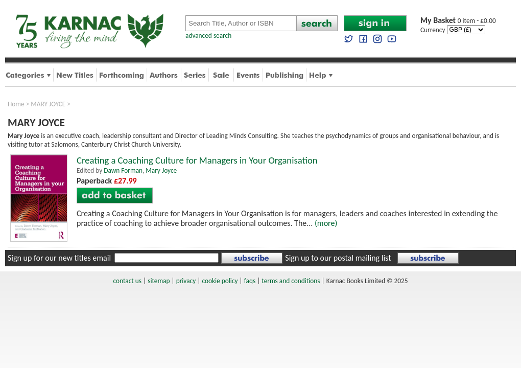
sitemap (159, 281)
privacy (186, 281)
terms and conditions (291, 281)
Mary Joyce (161, 170)
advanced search (208, 35)
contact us (127, 281)
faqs (249, 281)
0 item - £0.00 (458, 20)
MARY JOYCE (48, 104)
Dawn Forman (123, 170)
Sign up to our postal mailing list (338, 258)
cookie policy (220, 281)
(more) (326, 223)
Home (16, 104)
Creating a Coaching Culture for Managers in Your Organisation (197, 160)
